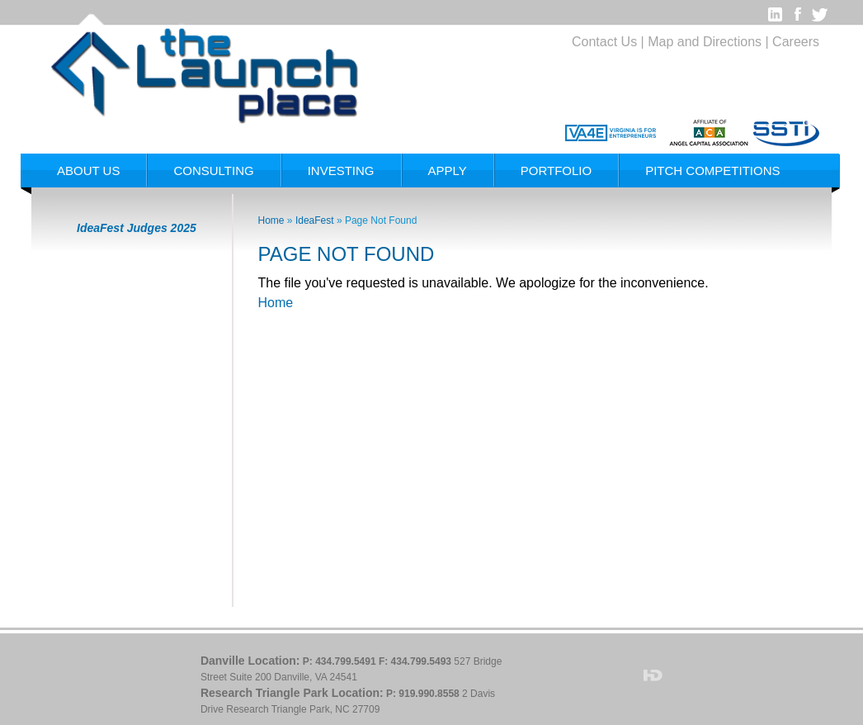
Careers (795, 42)
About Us (88, 170)
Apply (447, 170)
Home (271, 220)
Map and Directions (705, 42)
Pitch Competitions (712, 170)
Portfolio (556, 170)
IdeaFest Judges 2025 (136, 228)
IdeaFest (316, 220)
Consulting (213, 170)
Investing (341, 170)
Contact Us (604, 42)
